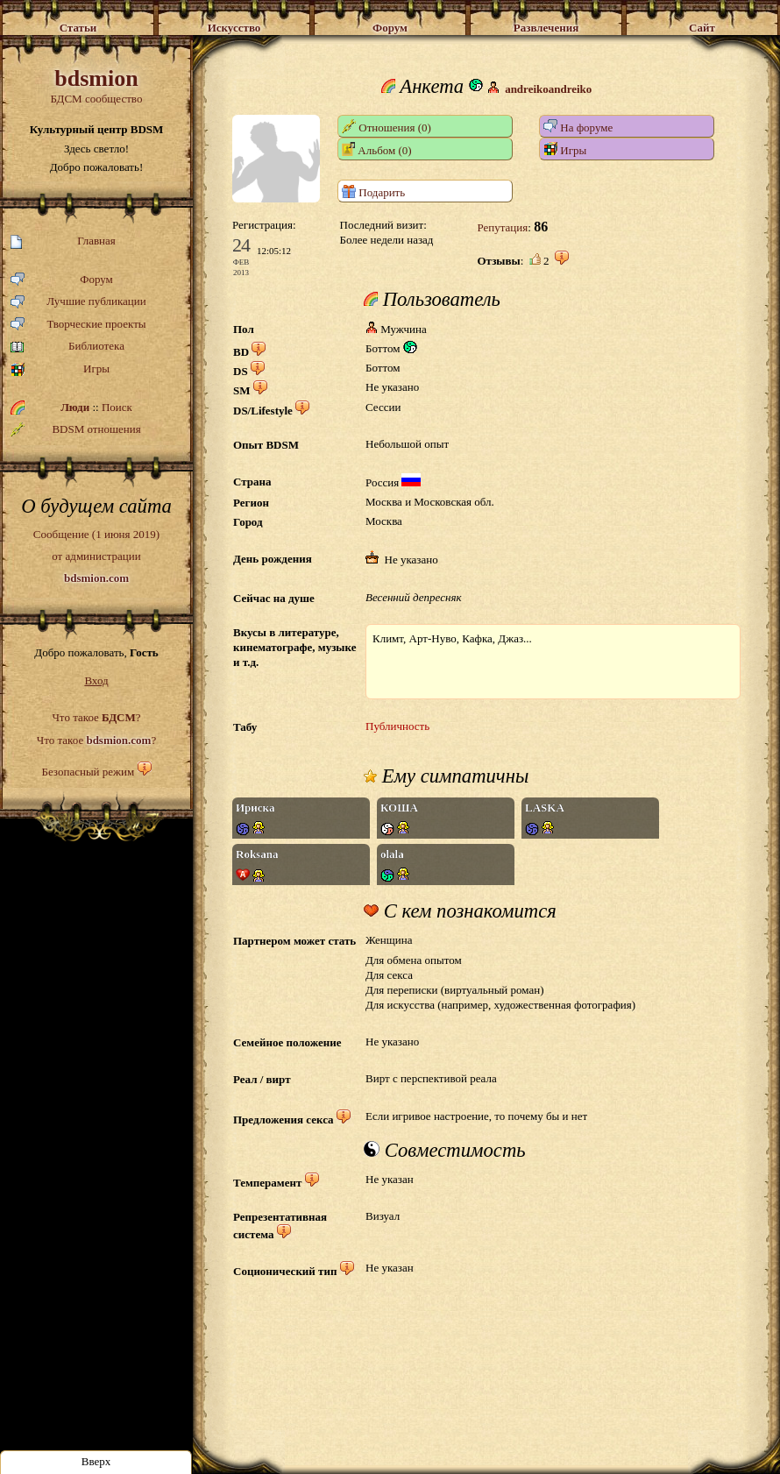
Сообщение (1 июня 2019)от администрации (96, 556)
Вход (96, 680)
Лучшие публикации (78, 301)
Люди (74, 407)
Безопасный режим (87, 771)
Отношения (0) (386, 126)
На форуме (578, 126)
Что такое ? (96, 717)
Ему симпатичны (446, 776)
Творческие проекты (78, 324)
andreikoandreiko (548, 89)
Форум (62, 280)
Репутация (502, 227)
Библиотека (67, 346)
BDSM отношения (76, 429)
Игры (60, 369)
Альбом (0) (377, 149)
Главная (63, 241)
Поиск (117, 407)
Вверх (96, 1461)
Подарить (373, 191)
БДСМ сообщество (96, 85)
